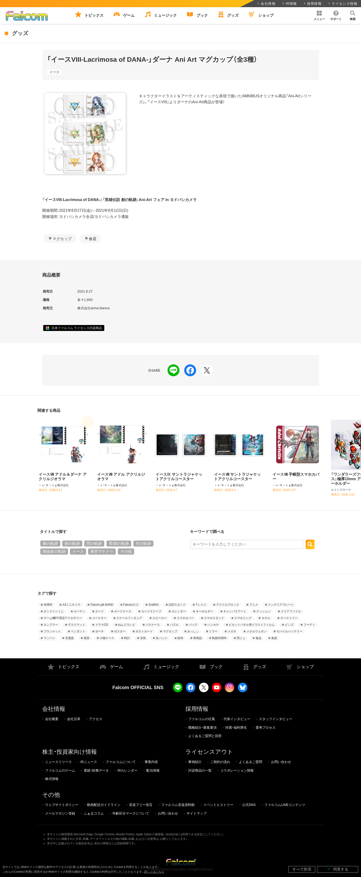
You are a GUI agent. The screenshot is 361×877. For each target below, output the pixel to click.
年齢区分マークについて (130, 813)
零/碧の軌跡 (119, 544)
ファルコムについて (121, 762)
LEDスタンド (177, 604)
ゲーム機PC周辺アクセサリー (63, 618)
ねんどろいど (126, 624)
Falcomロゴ (130, 604)
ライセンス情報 (342, 3)
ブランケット (52, 631)
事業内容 (151, 762)
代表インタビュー (237, 719)
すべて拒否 (301, 869)
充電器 (69, 638)
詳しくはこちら (154, 871)
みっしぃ (193, 631)
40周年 (48, 604)
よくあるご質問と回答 (205, 736)
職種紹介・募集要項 (202, 727)
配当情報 (153, 770)
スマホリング (242, 618)
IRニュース (88, 762)
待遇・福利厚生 (236, 727)
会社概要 (51, 719)
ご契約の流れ (220, 762)
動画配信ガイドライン (103, 805)
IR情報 (289, 3)
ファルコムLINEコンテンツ (284, 805)
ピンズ (289, 624)
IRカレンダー (127, 770)
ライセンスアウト (209, 751)
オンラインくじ (54, 611)
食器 (92, 239)
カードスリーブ (151, 611)
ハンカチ (213, 624)
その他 (126, 551)
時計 (127, 638)
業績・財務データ (96, 770)
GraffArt (153, 604)
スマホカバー (185, 618)
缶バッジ (161, 638)
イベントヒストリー (218, 805)
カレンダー (179, 611)
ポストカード (144, 631)
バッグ (193, 624)
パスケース (153, 624)
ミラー (213, 631)
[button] (319, 15)
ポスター (120, 631)
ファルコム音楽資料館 (178, 805)
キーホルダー (204, 611)
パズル (174, 624)
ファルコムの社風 (201, 719)
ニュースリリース (58, 762)
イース (54, 72)
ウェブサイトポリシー (61, 805)
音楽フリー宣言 (140, 805)
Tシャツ (201, 604)
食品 (258, 638)
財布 (180, 638)
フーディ (309, 624)
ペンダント (78, 631)
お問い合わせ (281, 762)
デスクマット (76, 624)
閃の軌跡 (94, 544)
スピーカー (159, 618)
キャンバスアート (234, 611)
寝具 (86, 638)
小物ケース (107, 638)
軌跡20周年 (219, 638)
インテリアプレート (281, 604)
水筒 (143, 638)
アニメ (253, 604)
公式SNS (249, 805)
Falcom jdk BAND (101, 604)
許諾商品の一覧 (200, 770)
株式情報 (51, 779)
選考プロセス (266, 727)
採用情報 (312, 3)
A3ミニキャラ (71, 604)
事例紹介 (195, 762)
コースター (99, 618)
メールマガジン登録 (60, 813)
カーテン (79, 611)
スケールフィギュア (129, 618)
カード (99, 611)
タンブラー (51, 624)
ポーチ (99, 631)
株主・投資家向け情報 (69, 751)
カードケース (122, 611)
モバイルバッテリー (289, 631)
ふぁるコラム (94, 813)
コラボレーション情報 (237, 770)
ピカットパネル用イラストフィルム (252, 624)
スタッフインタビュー (275, 719)
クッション (263, 611)
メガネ (232, 631)
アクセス (95, 719)
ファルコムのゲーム (60, 770)
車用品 (197, 638)
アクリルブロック (227, 604)
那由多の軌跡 (54, 551)
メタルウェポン (256, 631)
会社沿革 (73, 719)
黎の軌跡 (50, 544)
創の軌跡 (72, 544)
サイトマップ (197, 813)
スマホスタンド (214, 618)
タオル (266, 618)
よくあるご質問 (250, 762)
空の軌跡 (143, 544)
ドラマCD (101, 624)
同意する (337, 869)
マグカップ (62, 239)
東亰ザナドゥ (101, 551)
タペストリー (289, 618)
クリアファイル (291, 611)
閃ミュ (241, 638)
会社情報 (266, 3)
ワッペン (49, 638)
